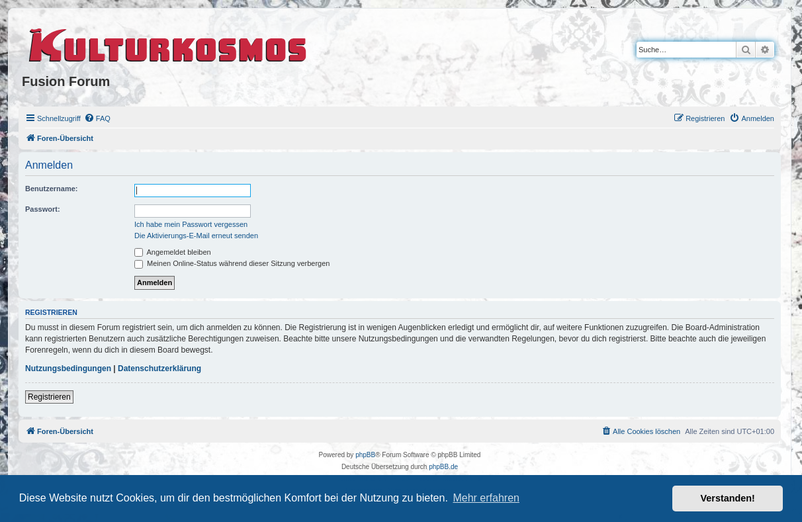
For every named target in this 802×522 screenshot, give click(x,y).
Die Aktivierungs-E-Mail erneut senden (196, 235)
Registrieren (49, 397)
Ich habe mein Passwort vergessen (190, 224)
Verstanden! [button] (728, 498)
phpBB (365, 454)
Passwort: (42, 209)
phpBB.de (443, 466)
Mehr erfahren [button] (486, 497)
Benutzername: (51, 189)
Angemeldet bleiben (172, 252)
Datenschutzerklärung (159, 368)
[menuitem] (97, 118)
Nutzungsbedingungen (68, 368)
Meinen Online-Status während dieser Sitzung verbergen (232, 263)
